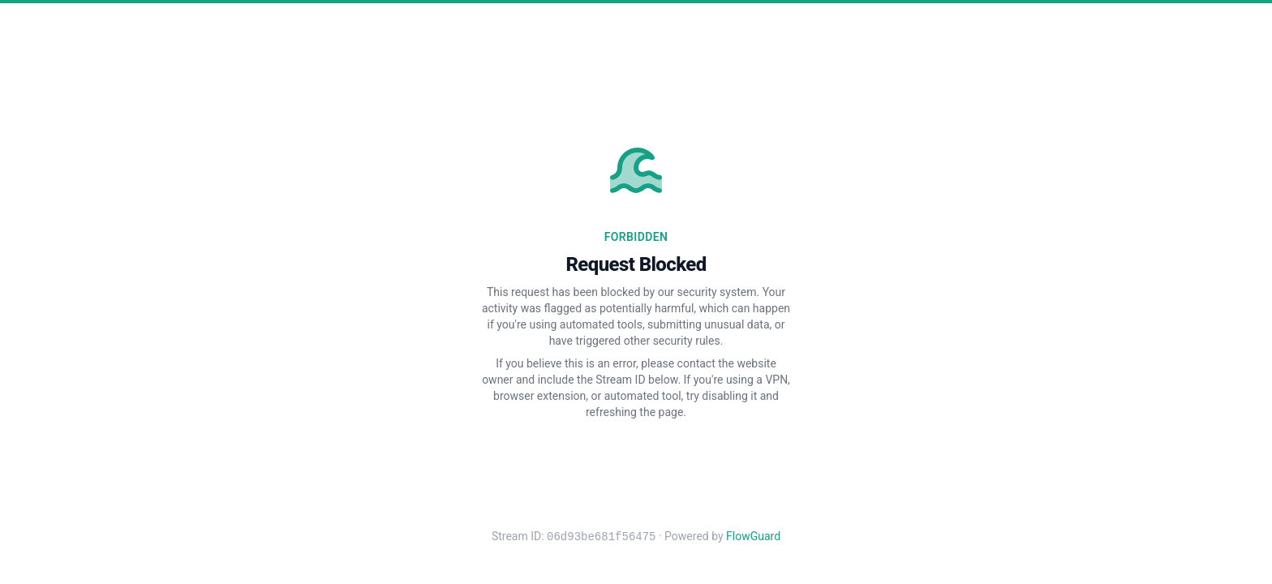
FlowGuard (753, 536)
